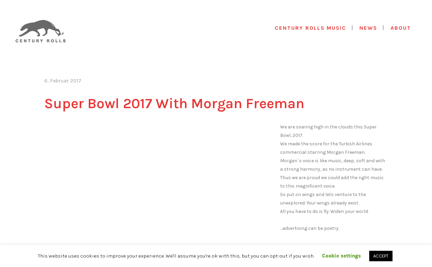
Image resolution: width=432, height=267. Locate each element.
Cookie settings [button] (341, 256)
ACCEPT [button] (380, 256)
